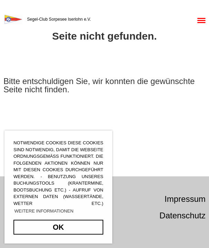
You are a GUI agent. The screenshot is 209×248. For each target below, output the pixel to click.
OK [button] (58, 227)
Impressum (185, 199)
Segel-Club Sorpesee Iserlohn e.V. (59, 19)
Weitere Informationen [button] (44, 211)
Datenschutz (183, 215)
